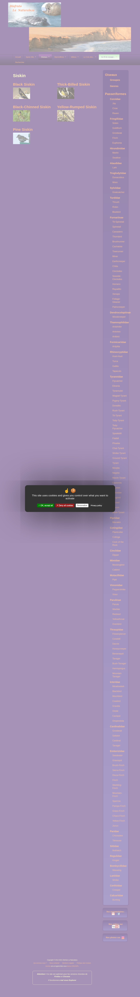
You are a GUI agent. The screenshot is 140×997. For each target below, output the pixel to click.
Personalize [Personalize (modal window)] (82, 505)
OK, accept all (45, 505)
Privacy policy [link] (96, 505)
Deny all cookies (65, 505)
